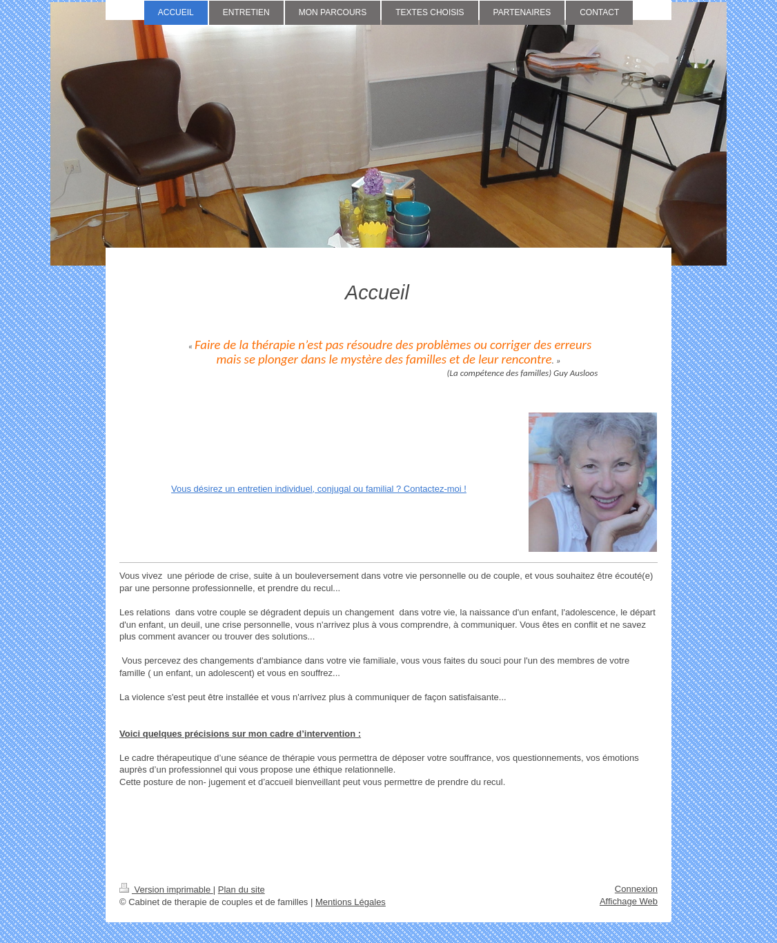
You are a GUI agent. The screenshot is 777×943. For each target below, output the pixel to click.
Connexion (636, 889)
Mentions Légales (350, 902)
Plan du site (241, 889)
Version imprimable (166, 889)
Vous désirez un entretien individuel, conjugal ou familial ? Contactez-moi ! (318, 489)
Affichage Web (629, 901)
